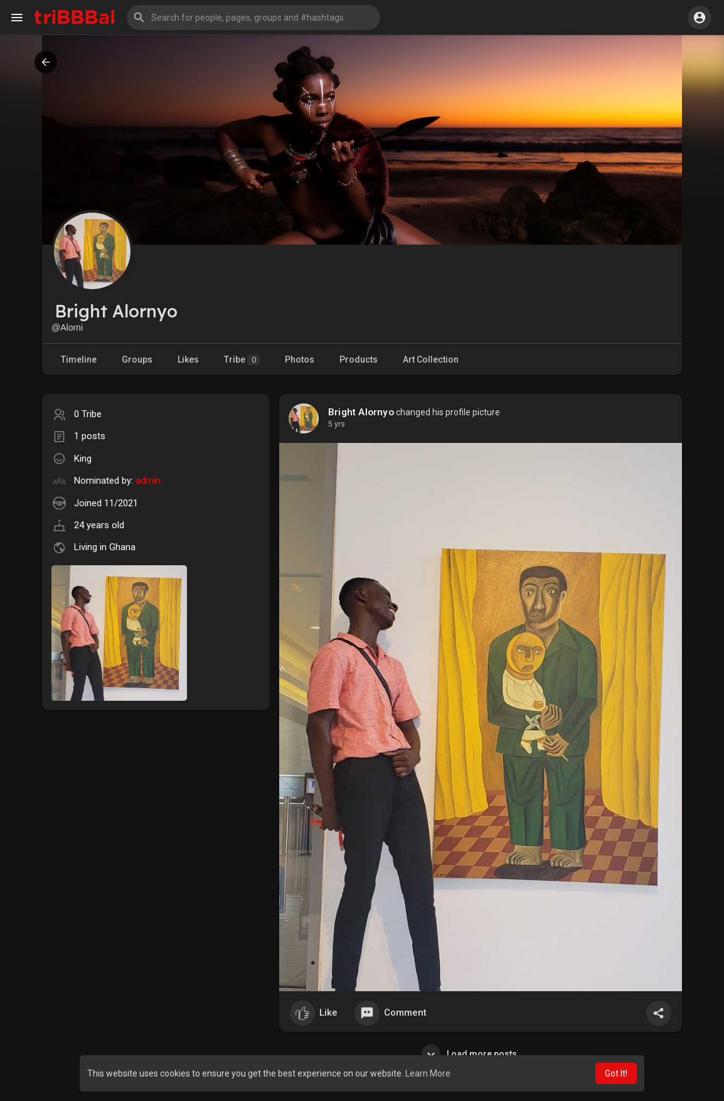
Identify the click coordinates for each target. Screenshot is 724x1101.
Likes (188, 359)
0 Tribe (88, 414)
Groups (137, 359)
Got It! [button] (616, 1073)
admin (148, 480)
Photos (299, 359)
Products (358, 359)
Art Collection (431, 359)
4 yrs (336, 424)
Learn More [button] (427, 1073)
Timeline (79, 359)
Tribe (242, 359)
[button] (253, 17)
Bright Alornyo (361, 412)
